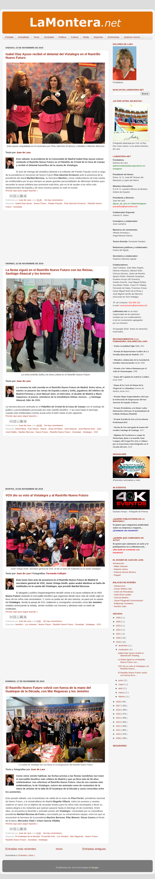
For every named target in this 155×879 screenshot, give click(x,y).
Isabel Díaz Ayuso (24, 203)
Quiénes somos (132, 37)
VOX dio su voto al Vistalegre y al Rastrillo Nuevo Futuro (47, 495)
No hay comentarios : (54, 200)
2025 (118, 621)
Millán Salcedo (120, 566)
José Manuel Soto (87, 429)
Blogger (95, 867)
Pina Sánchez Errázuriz (75, 203)
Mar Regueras (77, 836)
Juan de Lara (23, 152)
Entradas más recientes (20, 848)
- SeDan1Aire (119, 586)
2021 (118, 634)
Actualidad (23, 37)
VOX (96, 432)
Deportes (98, 37)
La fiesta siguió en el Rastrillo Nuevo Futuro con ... (131, 660)
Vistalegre (88, 432)
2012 (118, 726)
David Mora (21, 429)
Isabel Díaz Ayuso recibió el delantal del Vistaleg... (131, 654)
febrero (122, 696)
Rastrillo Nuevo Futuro (60, 432)
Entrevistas (113, 37)
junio (120, 680)
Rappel (117, 575)
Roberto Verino (120, 569)
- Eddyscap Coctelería (123, 603)
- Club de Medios (120, 597)
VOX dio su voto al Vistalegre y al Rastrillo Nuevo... (133, 667)
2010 (118, 734)
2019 (118, 642)
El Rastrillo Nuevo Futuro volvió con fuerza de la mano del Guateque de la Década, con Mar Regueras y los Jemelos (48, 689)
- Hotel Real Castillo (122, 595)
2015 (118, 714)
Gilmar (43, 429)
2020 (118, 638)
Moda (86, 37)
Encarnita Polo (48, 836)
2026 (118, 617)
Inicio (59, 848)
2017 (118, 705)
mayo (121, 684)
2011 (118, 730)
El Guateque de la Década (27, 836)
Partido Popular (55, 203)
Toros (36, 37)
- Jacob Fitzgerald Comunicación (128, 600)
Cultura (74, 37)
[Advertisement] (55, 236)
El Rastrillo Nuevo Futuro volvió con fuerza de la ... (132, 674)
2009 (118, 738)
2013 (118, 722)
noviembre (123, 649)
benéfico (19, 624)
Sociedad (49, 37)
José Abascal (70, 429)
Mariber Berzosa (26, 432)
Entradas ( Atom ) (27, 855)
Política (62, 37)
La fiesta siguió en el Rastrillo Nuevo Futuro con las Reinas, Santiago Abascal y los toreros (49, 271)
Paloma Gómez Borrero (124, 572)
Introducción (118, 563)
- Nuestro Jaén (119, 606)
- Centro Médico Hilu (122, 589)
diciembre (123, 645)
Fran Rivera (33, 429)
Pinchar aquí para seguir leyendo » (22, 190)
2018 (118, 701)
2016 (118, 710)
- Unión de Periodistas (123, 592)
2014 (118, 718)
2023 (118, 625)
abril (120, 688)
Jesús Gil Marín (55, 429)
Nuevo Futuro (40, 203)
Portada (9, 37)
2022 (118, 630)
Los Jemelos (31, 624)
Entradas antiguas (94, 848)
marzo (121, 692)
